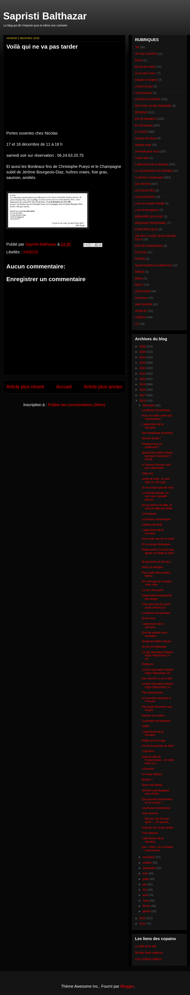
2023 (142, 362)
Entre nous (148, 618)
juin (145, 884)
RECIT (139, 284)
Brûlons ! (147, 779)
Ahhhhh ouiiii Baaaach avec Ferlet (155, 792)
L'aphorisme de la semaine (151, 164)
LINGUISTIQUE (145, 196)
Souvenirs (141, 297)
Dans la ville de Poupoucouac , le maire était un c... (158, 760)
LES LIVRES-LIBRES (148, 959)
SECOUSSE (142, 291)
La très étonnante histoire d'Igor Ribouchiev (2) (157, 671)
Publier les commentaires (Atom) (76, 405)
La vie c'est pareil (152, 590)
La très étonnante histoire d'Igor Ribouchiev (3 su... (157, 655)
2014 (142, 923)
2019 (142, 384)
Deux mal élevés (152, 784)
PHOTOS (141, 252)
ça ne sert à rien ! (145, 73)
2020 (142, 379)
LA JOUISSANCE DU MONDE (154, 170)
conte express (143, 92)
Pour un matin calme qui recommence (157, 417)
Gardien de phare (146, 138)
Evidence (147, 664)
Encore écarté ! (151, 438)
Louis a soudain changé (149, 203)
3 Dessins (148, 751)
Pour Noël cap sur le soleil (158, 538)
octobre (147, 862)
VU (137, 323)
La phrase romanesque (149, 177)
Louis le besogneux (147, 209)
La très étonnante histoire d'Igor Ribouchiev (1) (157, 685)
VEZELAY (141, 310)
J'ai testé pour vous (147, 151)
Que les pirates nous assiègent (154, 634)
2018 (142, 389)
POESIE (140, 258)
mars (145, 900)
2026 (142, 346)
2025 (142, 351)
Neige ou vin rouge (153, 740)
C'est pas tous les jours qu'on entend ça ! (156, 606)
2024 (142, 357)
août (145, 873)
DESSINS (141, 112)
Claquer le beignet (146, 79)
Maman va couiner (153, 715)
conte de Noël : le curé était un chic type (156, 480)
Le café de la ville (145, 946)
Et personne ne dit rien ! (156, 561)
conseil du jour (144, 86)
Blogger (127, 986)
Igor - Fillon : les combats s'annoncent (157, 848)
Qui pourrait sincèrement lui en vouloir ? (157, 801)
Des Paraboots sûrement (157, 433)
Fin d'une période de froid (157, 745)
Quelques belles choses (156, 641)
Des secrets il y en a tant (157, 678)
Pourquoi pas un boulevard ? (152, 445)
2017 (142, 395)
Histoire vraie (143, 144)
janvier (146, 911)
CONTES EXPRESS (147, 99)
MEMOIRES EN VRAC (149, 216)
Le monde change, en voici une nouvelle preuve (155, 496)
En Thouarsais (144, 125)
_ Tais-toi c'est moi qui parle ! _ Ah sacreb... (156, 820)
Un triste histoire (152, 774)
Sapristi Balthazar (45, 16)
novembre (149, 857)
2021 (142, 373)
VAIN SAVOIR (143, 304)
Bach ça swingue (152, 567)
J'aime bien (142, 158)
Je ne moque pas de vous (158, 487)
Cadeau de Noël (152, 524)
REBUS (139, 271)
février (146, 906)
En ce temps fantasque (156, 544)
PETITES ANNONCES (149, 245)
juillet (146, 879)
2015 (142, 918)
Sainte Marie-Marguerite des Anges (157, 597)
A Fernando (149, 513)
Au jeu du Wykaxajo (154, 646)
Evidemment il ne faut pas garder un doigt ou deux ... (158, 553)
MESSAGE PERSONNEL (151, 223)
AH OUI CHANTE (146, 53)
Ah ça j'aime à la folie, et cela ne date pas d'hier (157, 506)
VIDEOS (30, 252)
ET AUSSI (141, 131)
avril (145, 895)
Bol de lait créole (145, 66)
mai (145, 889)
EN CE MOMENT (146, 118)
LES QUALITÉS (145, 190)
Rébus (139, 278)
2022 (142, 368)
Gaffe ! (146, 726)
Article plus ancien (103, 386)
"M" (137, 47)
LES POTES (142, 184)
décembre (149, 405)
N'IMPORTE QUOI (146, 229)
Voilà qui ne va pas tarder (157, 827)
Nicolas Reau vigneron (149, 952)
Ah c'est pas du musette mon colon (156, 583)
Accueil (63, 386)
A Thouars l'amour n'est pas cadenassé (156, 466)
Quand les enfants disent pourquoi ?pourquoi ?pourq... (157, 456)
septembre (149, 868)
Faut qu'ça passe (152, 692)
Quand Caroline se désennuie (153, 265)
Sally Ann (147, 473)
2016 (142, 400)
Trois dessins (150, 813)
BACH (139, 60)
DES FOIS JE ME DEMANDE (153, 105)
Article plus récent (25, 386)
